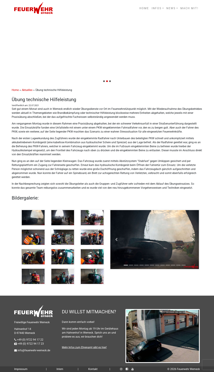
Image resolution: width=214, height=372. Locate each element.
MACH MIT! (189, 8)
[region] (107, 50)
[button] (107, 50)
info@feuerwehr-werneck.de (32, 350)
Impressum (20, 369)
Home (15, 90)
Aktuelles (27, 90)
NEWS (171, 8)
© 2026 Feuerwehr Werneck (183, 369)
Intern (60, 369)
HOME (144, 8)
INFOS (157, 8)
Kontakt (92, 369)
